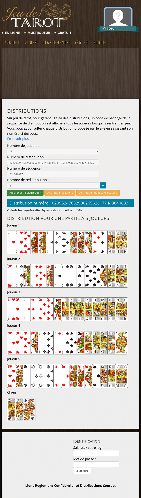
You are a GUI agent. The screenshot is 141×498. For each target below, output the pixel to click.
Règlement (44, 485)
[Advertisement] (70, 73)
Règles (81, 42)
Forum (100, 42)
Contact (109, 485)
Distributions (91, 485)
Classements (56, 42)
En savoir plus (18, 138)
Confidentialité (66, 485)
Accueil (12, 42)
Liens (29, 485)
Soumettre (82, 470)
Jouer (31, 42)
